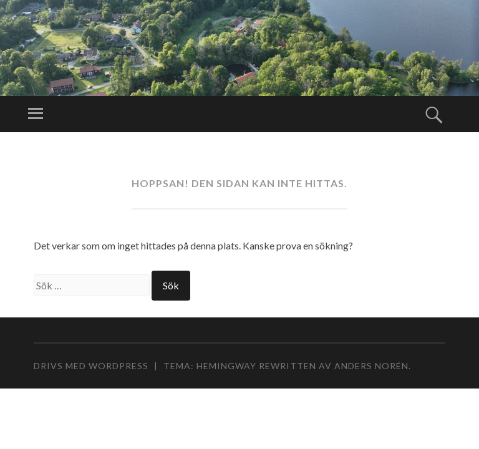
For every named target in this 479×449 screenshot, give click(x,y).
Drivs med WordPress (91, 365)
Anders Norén (371, 365)
